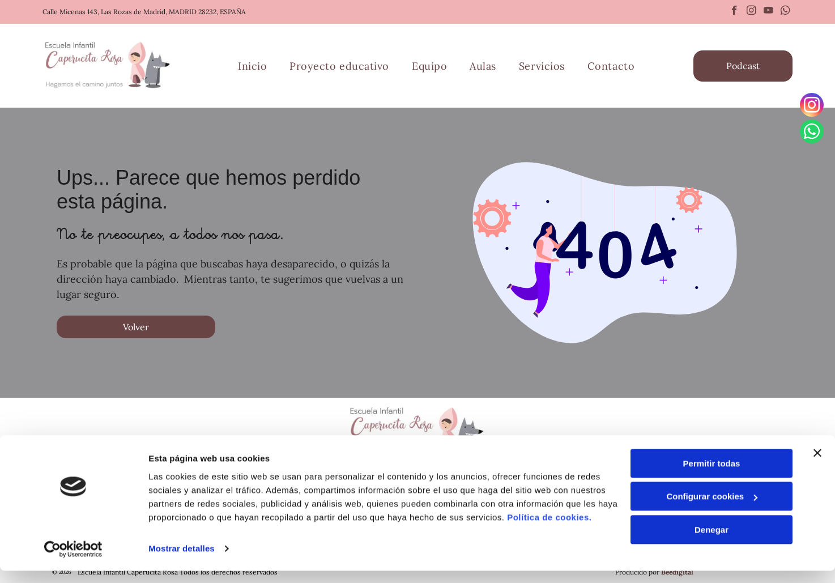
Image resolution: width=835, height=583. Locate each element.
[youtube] (768, 11)
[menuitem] (252, 65)
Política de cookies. (549, 529)
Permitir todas (711, 475)
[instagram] (751, 11)
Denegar (712, 541)
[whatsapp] (785, 11)
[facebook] (734, 11)
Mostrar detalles (181, 560)
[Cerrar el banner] (817, 465)
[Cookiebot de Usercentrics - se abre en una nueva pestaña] (73, 560)
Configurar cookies (711, 508)
